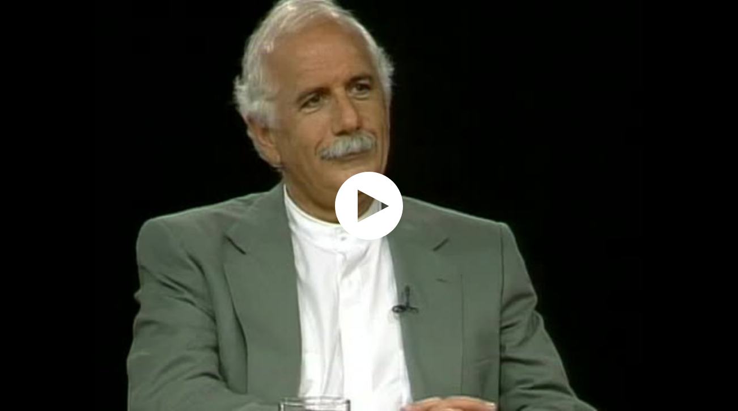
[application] (369, 205)
